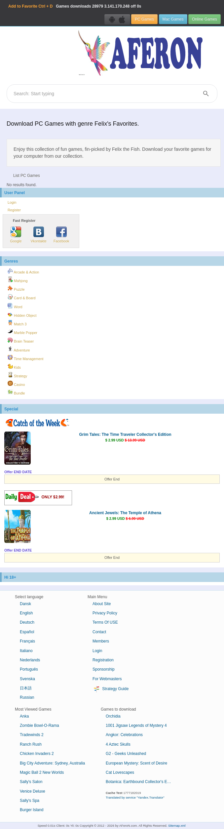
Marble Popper (22, 332)
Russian (27, 697)
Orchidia (113, 716)
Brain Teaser (21, 340)
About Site (102, 603)
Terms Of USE (105, 622)
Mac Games (173, 19)
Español (27, 632)
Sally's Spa (29, 800)
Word (15, 306)
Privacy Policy (105, 613)
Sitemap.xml (177, 825)
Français (27, 641)
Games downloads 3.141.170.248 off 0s (74, 6)
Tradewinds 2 (32, 734)
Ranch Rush (31, 744)
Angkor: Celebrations (124, 734)
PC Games (144, 19)
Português (29, 669)
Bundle (16, 392)
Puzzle (16, 288)
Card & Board (21, 297)
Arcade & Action (23, 271)
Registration (103, 660)
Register (14, 210)
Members (101, 641)
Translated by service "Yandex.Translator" (135, 797)
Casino (16, 384)
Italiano (26, 650)
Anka (24, 716)
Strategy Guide (111, 689)
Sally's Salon (31, 781)
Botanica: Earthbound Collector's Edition (141, 781)
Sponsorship (104, 669)
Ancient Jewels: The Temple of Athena (125, 513)
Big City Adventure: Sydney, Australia (52, 763)
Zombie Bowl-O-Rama (39, 725)
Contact (99, 632)
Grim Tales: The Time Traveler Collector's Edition (125, 434)
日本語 (26, 688)
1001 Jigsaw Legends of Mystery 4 (136, 725)
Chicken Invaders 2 (37, 753)
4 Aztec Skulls (118, 744)
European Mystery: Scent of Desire (136, 763)
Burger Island (31, 810)
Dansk (25, 603)
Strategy (17, 375)
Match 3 (17, 323)
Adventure (19, 349)
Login (12, 202)
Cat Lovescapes (120, 772)
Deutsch (27, 622)
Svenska (27, 679)
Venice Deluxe (32, 791)
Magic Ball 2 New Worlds (42, 772)
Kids (14, 366)
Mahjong (17, 280)
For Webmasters (107, 679)
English (26, 613)
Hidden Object (22, 314)
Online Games (204, 19)
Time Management (25, 358)
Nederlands (30, 660)
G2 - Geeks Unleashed (126, 753)
